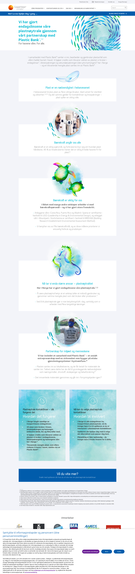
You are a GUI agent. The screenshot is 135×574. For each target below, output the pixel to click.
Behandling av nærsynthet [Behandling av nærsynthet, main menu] (84, 8)
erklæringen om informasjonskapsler (44, 571)
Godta (119, 552)
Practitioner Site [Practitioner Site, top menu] (83, 2)
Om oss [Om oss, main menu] (68, 8)
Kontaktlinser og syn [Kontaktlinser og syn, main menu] (54, 8)
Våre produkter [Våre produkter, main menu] (37, 8)
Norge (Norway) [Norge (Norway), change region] (122, 2)
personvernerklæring (31, 573)
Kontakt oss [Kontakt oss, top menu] (111, 2)
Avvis (106, 552)
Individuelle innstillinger (90, 552)
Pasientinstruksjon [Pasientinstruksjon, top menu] (99, 2)
